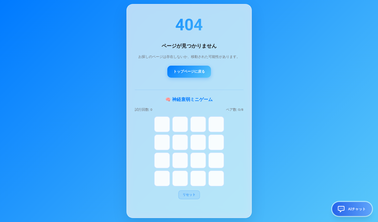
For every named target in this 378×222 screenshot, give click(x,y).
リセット (189, 194)
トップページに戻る (189, 71)
